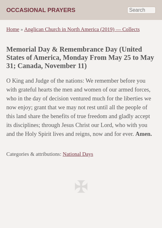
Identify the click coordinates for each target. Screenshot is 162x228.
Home (12, 29)
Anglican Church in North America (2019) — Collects (82, 29)
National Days (78, 154)
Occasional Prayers (40, 10)
